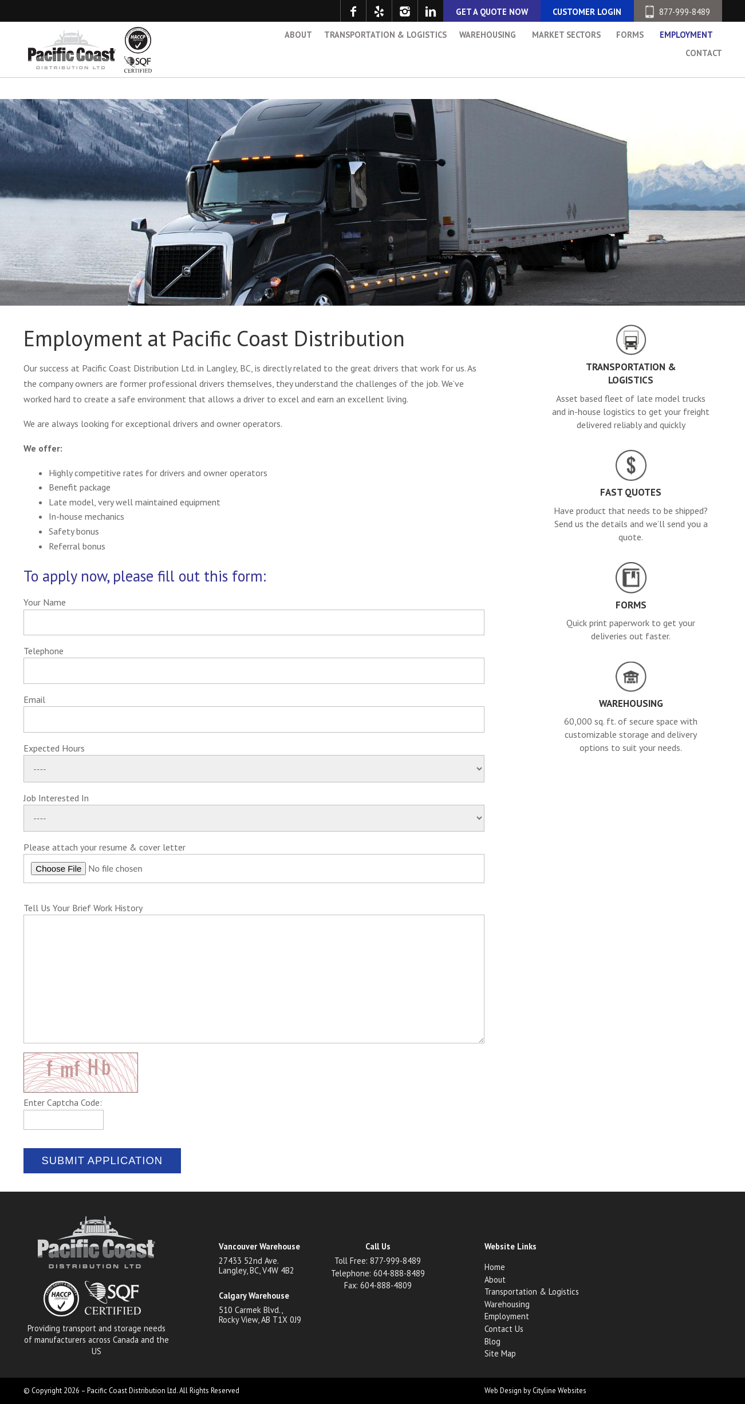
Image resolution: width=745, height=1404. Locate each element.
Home (494, 1266)
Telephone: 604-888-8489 (378, 1273)
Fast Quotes (630, 492)
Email (34, 699)
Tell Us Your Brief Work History (82, 907)
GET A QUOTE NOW (492, 11)
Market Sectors (566, 63)
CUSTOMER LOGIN (587, 11)
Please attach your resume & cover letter (104, 847)
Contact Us (503, 1328)
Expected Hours (54, 748)
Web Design (503, 1390)
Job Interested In (56, 798)
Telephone (43, 650)
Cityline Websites (559, 1390)
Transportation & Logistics (385, 63)
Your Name (44, 602)
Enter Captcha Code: (62, 1102)
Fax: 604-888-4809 (378, 1285)
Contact (703, 81)
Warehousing (487, 63)
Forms (630, 63)
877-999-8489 (677, 11)
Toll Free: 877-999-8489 (377, 1260)
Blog (492, 1341)
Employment (686, 63)
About (298, 63)
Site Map (500, 1353)
